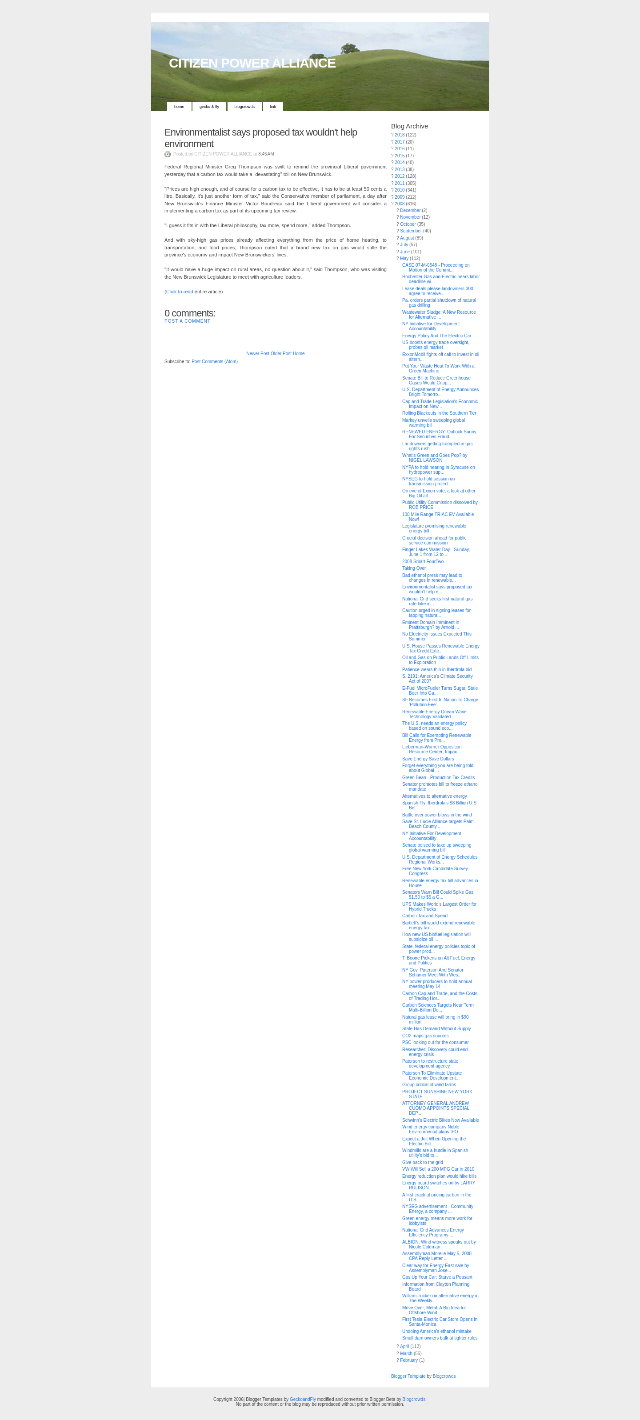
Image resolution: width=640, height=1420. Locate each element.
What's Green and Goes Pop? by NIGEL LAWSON (434, 458)
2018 (399, 134)
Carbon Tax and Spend (425, 915)
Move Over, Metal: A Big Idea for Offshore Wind (434, 1310)
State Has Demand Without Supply (436, 1028)
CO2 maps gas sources (425, 1035)
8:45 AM (266, 154)
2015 (399, 155)
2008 (399, 203)
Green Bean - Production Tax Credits (438, 777)
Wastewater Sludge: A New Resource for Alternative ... (439, 315)
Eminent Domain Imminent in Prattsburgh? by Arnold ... (430, 625)
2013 (399, 169)
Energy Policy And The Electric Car (436, 335)
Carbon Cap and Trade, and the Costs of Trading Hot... (439, 996)
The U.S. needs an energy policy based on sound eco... (434, 726)
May (404, 258)
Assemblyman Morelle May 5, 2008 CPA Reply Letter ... (437, 1256)
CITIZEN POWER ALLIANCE (252, 63)
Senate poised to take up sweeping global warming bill (437, 847)
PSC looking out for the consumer (435, 1042)
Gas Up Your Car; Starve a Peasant (437, 1277)
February (409, 1360)
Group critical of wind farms (429, 1084)
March (406, 1353)
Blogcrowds (245, 106)
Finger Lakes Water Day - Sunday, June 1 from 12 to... (436, 552)
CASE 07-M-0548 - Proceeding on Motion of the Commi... (436, 267)
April (404, 1346)
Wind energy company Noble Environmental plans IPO (430, 1129)
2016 (399, 148)
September (411, 230)
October (408, 224)
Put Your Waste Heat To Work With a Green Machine (438, 368)
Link (273, 106)
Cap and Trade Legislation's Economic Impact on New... (440, 404)
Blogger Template (408, 1376)
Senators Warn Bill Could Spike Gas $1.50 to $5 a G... (437, 895)
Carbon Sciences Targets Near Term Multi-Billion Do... (438, 1007)
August (407, 238)
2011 (399, 183)
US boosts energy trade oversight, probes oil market (435, 345)
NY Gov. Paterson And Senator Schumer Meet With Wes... (433, 972)
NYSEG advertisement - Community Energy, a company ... (437, 1209)
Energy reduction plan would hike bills (439, 1176)
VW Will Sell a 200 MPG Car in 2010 (438, 1169)
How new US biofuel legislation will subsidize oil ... (436, 937)
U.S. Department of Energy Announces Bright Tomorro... (440, 392)
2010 (399, 190)
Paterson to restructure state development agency (430, 1063)
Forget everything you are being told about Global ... (437, 768)
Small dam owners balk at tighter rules (440, 1338)
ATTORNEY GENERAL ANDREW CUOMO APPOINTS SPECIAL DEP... (435, 1108)
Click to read (179, 291)
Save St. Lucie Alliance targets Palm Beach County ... (438, 824)
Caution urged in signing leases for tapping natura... (436, 613)
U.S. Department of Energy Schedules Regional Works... (440, 859)
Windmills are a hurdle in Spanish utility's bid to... (435, 1153)
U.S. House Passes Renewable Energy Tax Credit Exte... (441, 648)
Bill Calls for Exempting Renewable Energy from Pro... (437, 738)
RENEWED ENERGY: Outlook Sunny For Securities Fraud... (439, 434)
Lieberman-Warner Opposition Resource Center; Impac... (432, 749)
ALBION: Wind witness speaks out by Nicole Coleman (439, 1244)
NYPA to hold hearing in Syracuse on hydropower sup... (438, 470)
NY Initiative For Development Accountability (431, 836)
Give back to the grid (422, 1162)
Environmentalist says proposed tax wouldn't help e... (437, 589)
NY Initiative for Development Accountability (431, 326)
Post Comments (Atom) (215, 361)
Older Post (281, 353)
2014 (399, 162)
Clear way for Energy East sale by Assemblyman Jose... (435, 1268)
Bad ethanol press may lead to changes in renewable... (432, 578)
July (404, 244)
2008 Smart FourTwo (423, 561)
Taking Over (414, 568)
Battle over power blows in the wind (437, 814)
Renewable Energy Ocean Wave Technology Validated (434, 714)
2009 (399, 197)
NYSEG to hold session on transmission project (428, 481)
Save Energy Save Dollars (428, 758)
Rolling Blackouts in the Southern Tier (439, 413)
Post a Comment (187, 321)
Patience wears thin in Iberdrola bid (437, 669)
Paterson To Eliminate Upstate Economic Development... (432, 1075)
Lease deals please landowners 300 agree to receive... (437, 291)
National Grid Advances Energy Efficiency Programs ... (433, 1232)
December (410, 210)
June (405, 251)
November (410, 217)
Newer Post (257, 353)
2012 (399, 176)
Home (179, 106)
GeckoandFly (303, 1399)
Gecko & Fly (209, 106)
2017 (399, 142)
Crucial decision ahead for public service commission (434, 540)
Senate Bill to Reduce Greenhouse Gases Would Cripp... (436, 380)
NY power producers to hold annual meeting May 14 (437, 984)
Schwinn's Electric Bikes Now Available (440, 1120)
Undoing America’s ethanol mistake (437, 1331)
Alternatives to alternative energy (434, 796)
